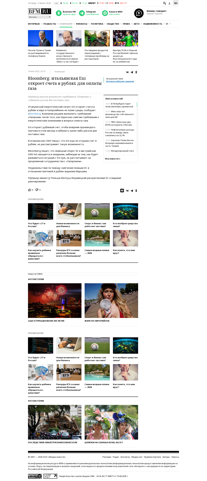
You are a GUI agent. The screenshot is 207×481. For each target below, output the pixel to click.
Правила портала (152, 456)
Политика (97, 23)
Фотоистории (36, 279)
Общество (113, 23)
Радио (116, 456)
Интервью (34, 23)
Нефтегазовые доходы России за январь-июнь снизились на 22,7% (119, 132)
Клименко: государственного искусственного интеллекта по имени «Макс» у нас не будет (67, 56)
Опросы (175, 456)
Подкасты (49, 23)
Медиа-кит (136, 456)
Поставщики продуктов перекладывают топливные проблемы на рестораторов (97, 54)
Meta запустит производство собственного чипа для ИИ (119, 114)
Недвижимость (152, 23)
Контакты (125, 456)
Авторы (166, 456)
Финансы (81, 23)
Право (126, 23)
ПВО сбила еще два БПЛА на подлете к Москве (118, 123)
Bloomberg (34, 113)
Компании (66, 23)
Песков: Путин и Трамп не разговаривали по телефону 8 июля (39, 53)
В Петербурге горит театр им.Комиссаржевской (119, 105)
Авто (137, 23)
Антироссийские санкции (120, 81)
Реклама (107, 456)
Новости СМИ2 (35, 273)
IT (167, 23)
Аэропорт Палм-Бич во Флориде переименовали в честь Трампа (119, 143)
